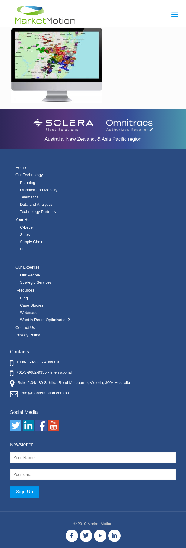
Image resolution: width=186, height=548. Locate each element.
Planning (27, 182)
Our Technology (29, 174)
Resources (24, 290)
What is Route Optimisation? (45, 320)
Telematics (29, 197)
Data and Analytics (36, 204)
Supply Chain (31, 242)
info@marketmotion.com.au (45, 393)
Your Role (24, 219)
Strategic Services (36, 282)
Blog (24, 298)
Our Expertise (27, 267)
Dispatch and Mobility (38, 190)
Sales (25, 234)
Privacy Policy (27, 335)
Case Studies (31, 305)
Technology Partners (38, 211)
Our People (30, 275)
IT (22, 249)
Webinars (28, 312)
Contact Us (25, 327)
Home (20, 167)
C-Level (27, 227)
